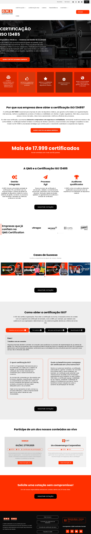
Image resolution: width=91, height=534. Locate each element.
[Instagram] (76, 2)
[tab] (17, 322)
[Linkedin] (81, 2)
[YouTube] (78, 2)
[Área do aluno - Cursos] (65, 512)
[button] (86, 1)
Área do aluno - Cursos (76, 511)
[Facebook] (73, 2)
